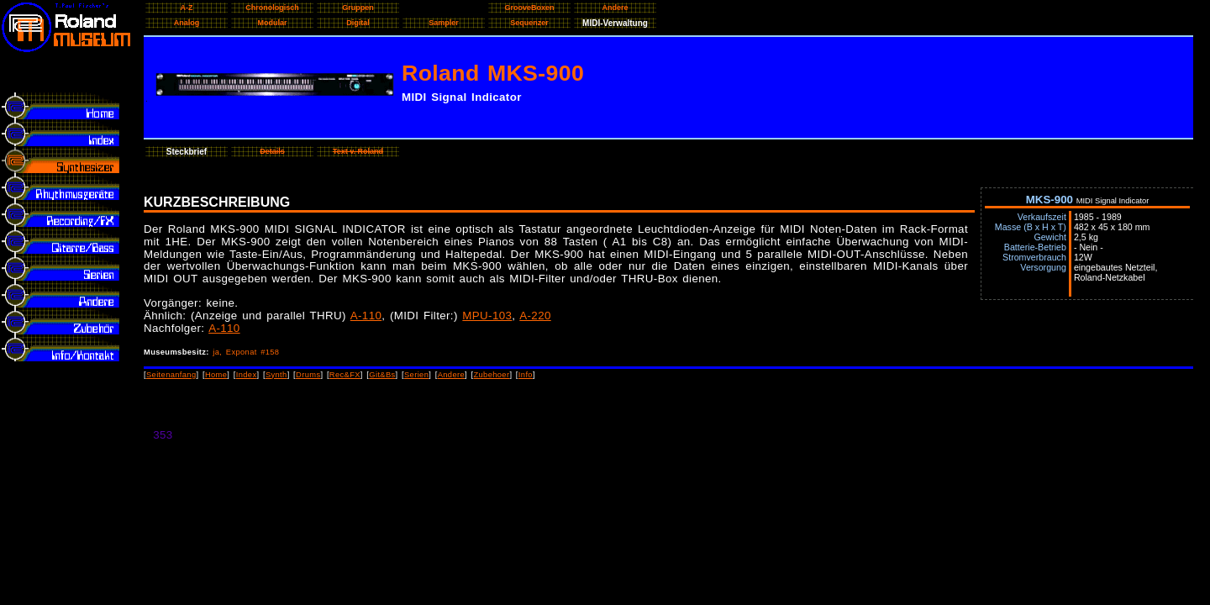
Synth (276, 375)
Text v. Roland (358, 151)
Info (525, 375)
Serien (416, 375)
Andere (451, 375)
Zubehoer (491, 375)
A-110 (365, 315)
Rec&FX (344, 375)
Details (272, 151)
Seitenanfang (171, 375)
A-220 (534, 315)
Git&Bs (382, 375)
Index (246, 375)
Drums (308, 375)
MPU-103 (487, 315)
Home (216, 375)
